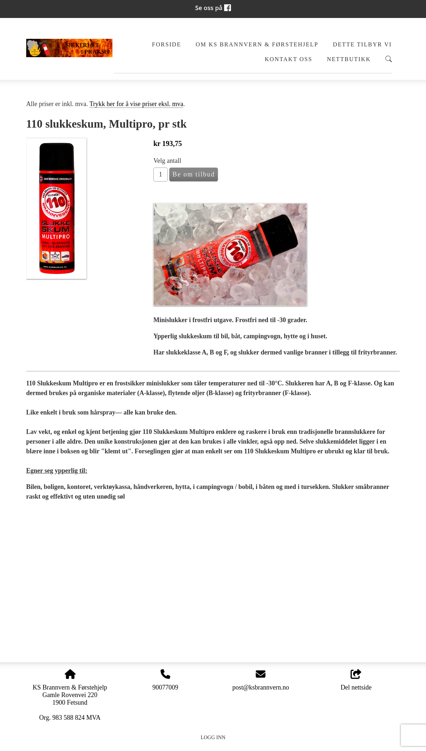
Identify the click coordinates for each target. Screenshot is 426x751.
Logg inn (212, 737)
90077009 (165, 687)
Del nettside (356, 680)
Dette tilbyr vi (362, 44)
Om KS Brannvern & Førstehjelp (257, 44)
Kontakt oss (288, 59)
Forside (166, 44)
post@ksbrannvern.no (260, 687)
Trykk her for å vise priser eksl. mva (136, 103)
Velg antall (167, 160)
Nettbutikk (349, 59)
